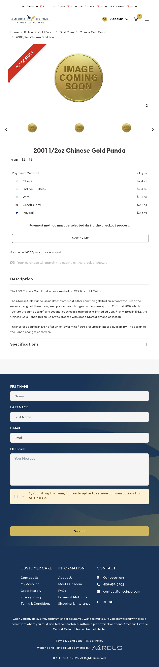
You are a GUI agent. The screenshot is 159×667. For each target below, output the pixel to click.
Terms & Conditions (35, 603)
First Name (19, 386)
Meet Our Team (70, 584)
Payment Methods (72, 597)
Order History (31, 591)
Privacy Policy (31, 597)
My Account (30, 584)
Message (17, 449)
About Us (65, 577)
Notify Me (80, 238)
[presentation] (40, 515)
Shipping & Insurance (74, 603)
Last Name (19, 407)
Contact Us (29, 577)
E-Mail (15, 428)
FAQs (62, 591)
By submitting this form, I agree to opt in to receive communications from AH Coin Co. (85, 495)
